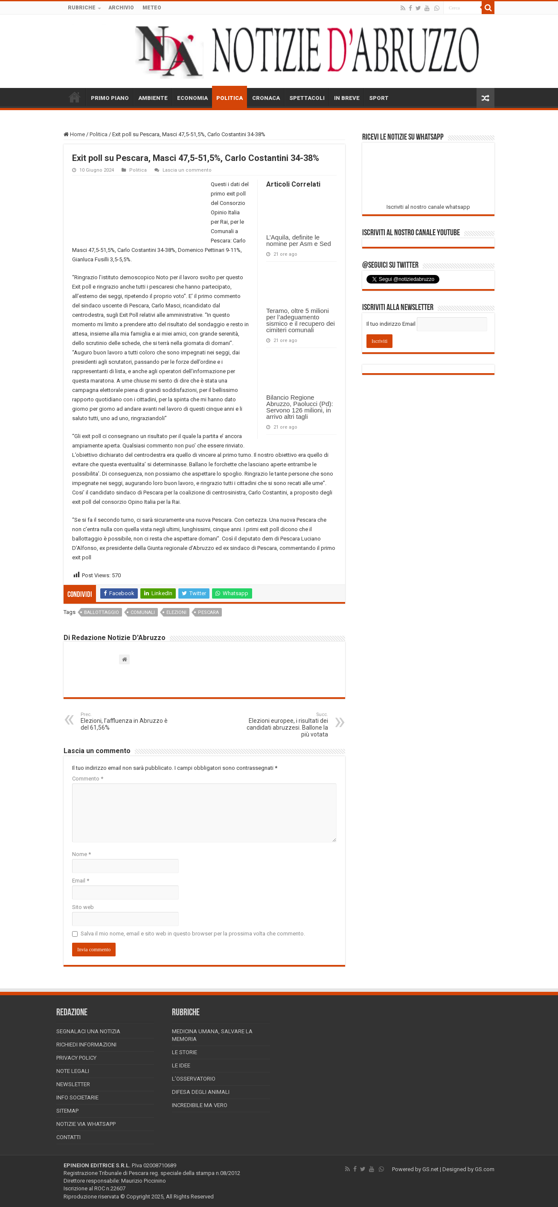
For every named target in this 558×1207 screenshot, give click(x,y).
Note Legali (72, 1071)
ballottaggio (101, 612)
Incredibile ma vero (199, 1105)
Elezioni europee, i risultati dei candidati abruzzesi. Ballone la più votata (284, 725)
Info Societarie (77, 1097)
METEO (151, 8)
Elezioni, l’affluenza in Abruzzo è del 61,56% (124, 721)
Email (80, 880)
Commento (87, 778)
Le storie (184, 1052)
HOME (75, 97)
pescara (208, 612)
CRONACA (266, 98)
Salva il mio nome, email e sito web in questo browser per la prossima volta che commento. (193, 933)
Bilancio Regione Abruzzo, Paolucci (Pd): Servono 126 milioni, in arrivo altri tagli (299, 407)
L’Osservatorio (193, 1078)
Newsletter (73, 1084)
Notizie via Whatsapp (86, 1124)
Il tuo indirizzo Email (391, 324)
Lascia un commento (187, 170)
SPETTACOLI (307, 98)
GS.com (484, 1169)
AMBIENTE (153, 98)
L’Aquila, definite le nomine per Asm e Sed (298, 240)
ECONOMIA (192, 98)
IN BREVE (347, 98)
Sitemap (67, 1111)
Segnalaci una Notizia (88, 1031)
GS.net (430, 1169)
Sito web (83, 907)
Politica (99, 134)
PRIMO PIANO (110, 98)
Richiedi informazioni (86, 1044)
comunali (143, 612)
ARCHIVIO (121, 8)
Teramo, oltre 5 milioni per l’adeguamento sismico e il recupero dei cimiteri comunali (300, 320)
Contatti (68, 1137)
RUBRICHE (82, 8)
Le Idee (181, 1065)
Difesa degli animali (201, 1092)
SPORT (379, 98)
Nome (81, 854)
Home (74, 134)
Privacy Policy (76, 1058)
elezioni (176, 612)
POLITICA (229, 98)
